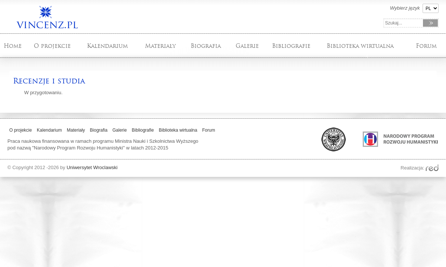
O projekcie (52, 45)
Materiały (160, 45)
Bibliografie (291, 45)
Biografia (206, 45)
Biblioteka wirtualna (360, 45)
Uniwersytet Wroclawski (92, 167)
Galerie (247, 45)
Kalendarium (107, 45)
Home (13, 45)
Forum (426, 45)
